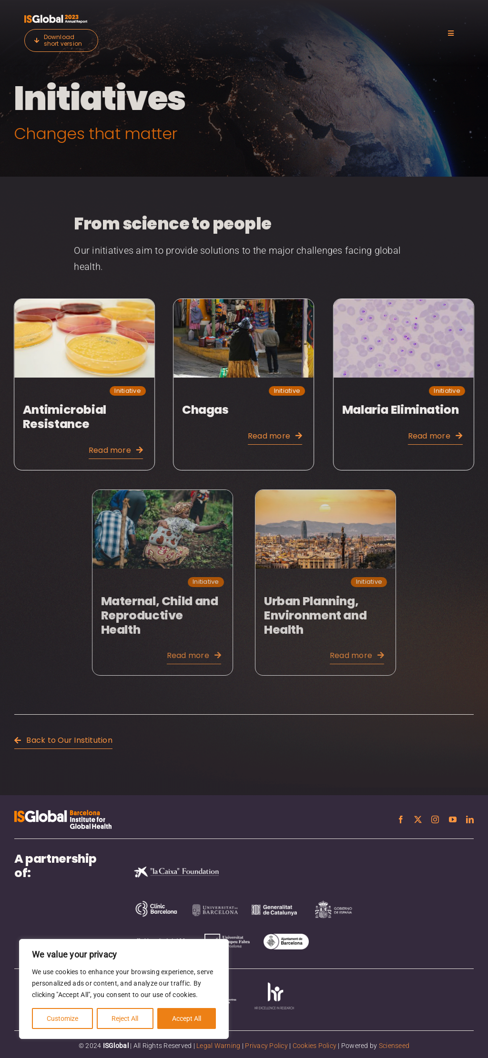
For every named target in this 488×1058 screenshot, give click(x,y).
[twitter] (418, 819)
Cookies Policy (315, 1045)
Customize (62, 1018)
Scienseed (394, 1045)
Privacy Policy (266, 1045)
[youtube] (453, 819)
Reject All (125, 1018)
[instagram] (435, 819)
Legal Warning (218, 1045)
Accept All (186, 1018)
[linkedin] (470, 819)
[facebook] (401, 819)
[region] (124, 989)
